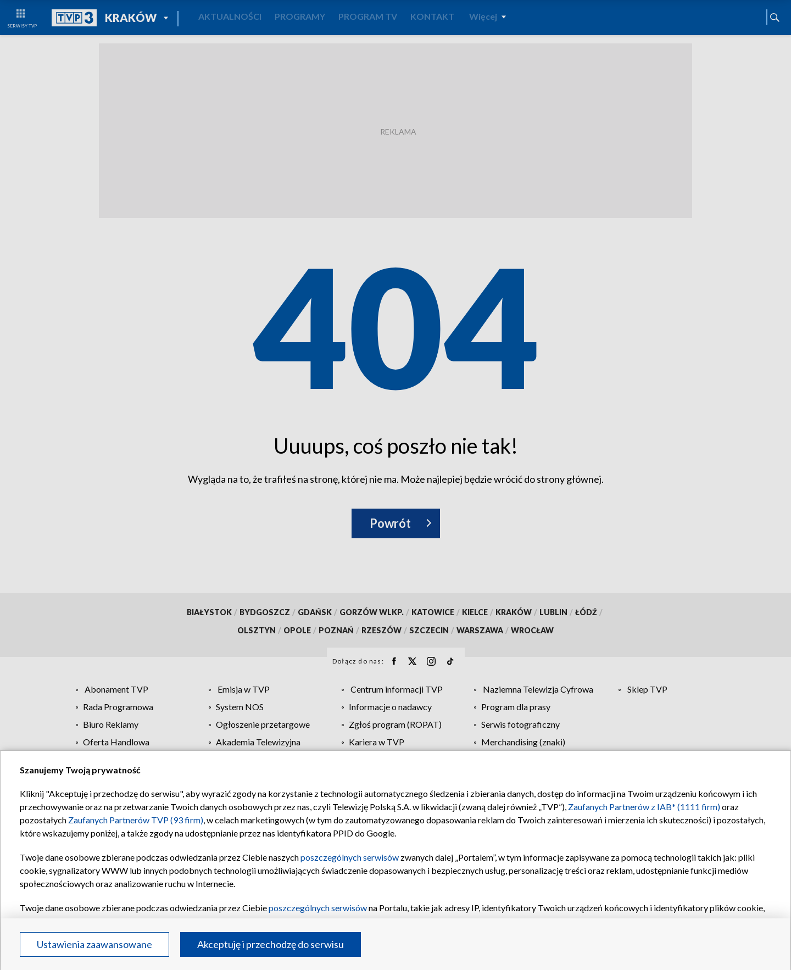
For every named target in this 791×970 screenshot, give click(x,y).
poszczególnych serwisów (349, 857)
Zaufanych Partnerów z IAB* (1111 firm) (644, 806)
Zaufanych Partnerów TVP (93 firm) (135, 820)
